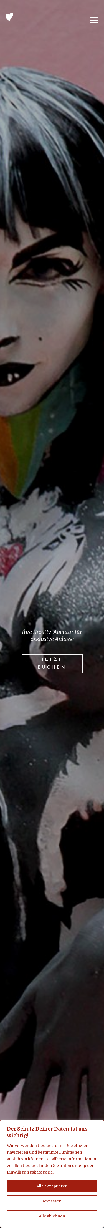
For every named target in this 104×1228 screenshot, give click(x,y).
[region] (52, 1174)
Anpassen (52, 1201)
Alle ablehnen (52, 1216)
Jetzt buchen (52, 663)
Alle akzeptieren (52, 1186)
